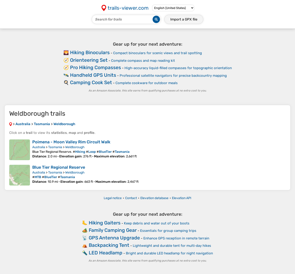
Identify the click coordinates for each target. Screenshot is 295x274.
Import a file (183, 19)
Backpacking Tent (109, 245)
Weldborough (75, 147)
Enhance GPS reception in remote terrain (176, 238)
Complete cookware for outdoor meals (146, 83)
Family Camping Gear (113, 230)
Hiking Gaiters (105, 223)
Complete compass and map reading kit (143, 61)
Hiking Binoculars (90, 52)
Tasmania (55, 147)
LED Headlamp (105, 253)
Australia (38, 147)
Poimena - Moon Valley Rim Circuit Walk (71, 141)
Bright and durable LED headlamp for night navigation (169, 253)
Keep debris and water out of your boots (156, 223)
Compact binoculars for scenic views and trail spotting (157, 53)
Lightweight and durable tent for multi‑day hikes (172, 246)
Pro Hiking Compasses (95, 67)
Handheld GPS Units (93, 75)
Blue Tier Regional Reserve (58, 167)
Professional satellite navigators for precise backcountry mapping (173, 76)
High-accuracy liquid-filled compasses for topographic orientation (178, 68)
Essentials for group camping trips (168, 231)
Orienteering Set (89, 60)
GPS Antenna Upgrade (114, 238)
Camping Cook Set (91, 82)
